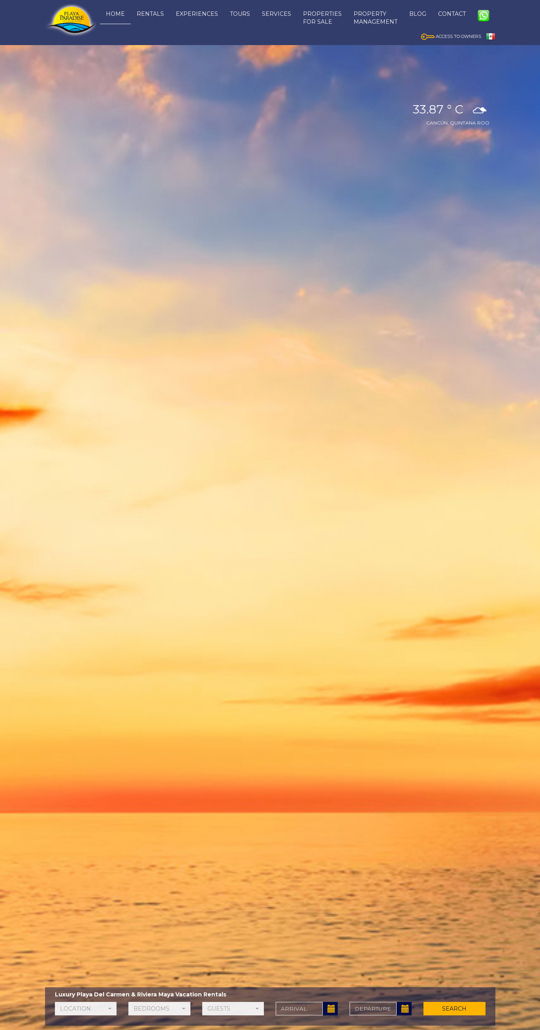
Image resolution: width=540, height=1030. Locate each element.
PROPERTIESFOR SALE (322, 17)
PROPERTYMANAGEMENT (375, 17)
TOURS (240, 13)
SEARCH (454, 1008)
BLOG (417, 13)
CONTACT (452, 13)
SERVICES (276, 13)
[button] (86, 1008)
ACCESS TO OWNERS (451, 36)
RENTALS (150, 13)
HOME (115, 13)
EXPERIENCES (197, 13)
